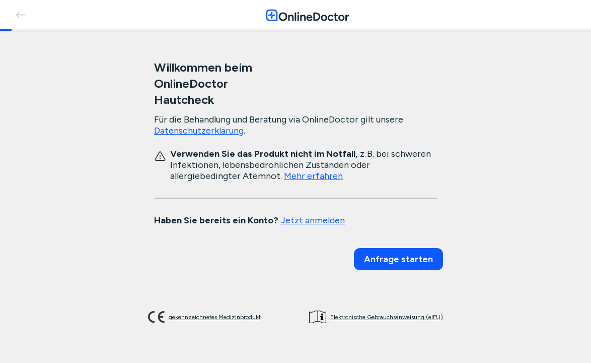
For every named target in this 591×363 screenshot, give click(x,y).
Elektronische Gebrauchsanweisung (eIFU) (386, 317)
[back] (20, 15)
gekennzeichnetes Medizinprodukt (215, 317)
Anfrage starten (398, 259)
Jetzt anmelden (312, 220)
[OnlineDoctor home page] (307, 15)
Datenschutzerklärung (199, 130)
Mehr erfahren (313, 176)
